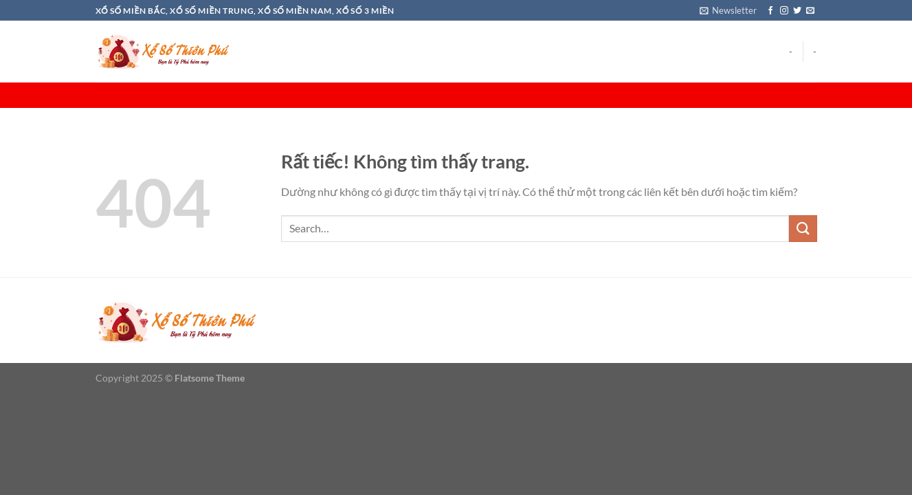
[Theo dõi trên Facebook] (770, 11)
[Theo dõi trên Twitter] (797, 11)
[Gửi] (802, 228)
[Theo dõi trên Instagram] (784, 11)
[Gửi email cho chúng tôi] (810, 11)
